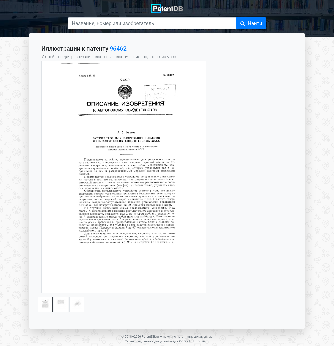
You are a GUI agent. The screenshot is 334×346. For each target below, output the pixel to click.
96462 (118, 48)
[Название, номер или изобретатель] (152, 23)
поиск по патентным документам (188, 336)
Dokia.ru (203, 341)
